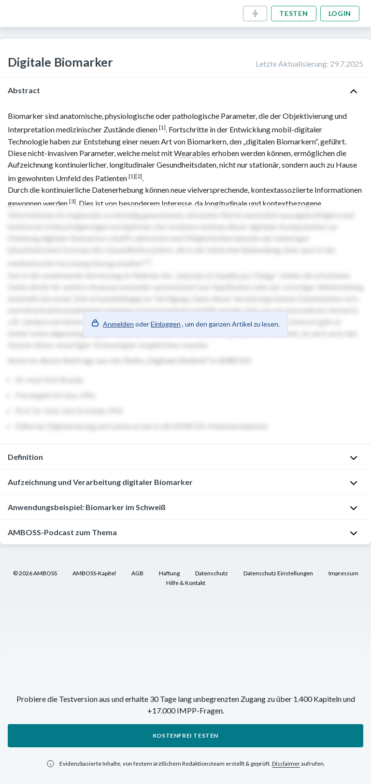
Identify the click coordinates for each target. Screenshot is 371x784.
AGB (137, 573)
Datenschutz (211, 573)
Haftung (169, 573)
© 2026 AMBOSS (35, 573)
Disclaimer (286, 763)
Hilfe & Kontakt (185, 582)
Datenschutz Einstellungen (278, 573)
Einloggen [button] (166, 324)
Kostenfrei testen (185, 735)
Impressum (343, 573)
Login (340, 13)
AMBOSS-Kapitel (94, 573)
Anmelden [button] (118, 324)
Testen (293, 13)
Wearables (192, 152)
